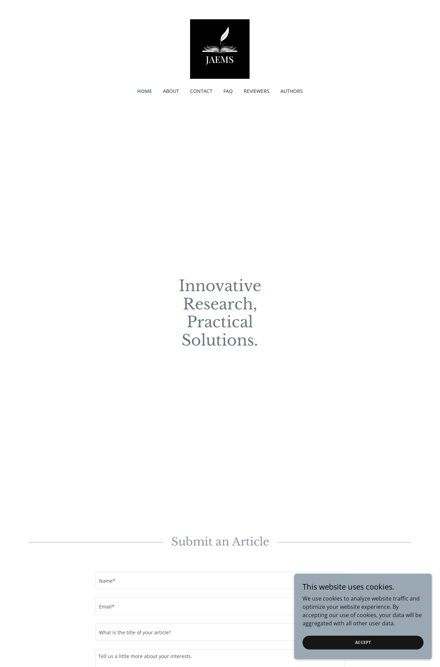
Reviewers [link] (257, 91)
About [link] (171, 91)
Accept (363, 642)
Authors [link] (291, 91)
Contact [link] (201, 91)
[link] (220, 48)
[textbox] (219, 580)
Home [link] (144, 91)
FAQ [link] (228, 91)
